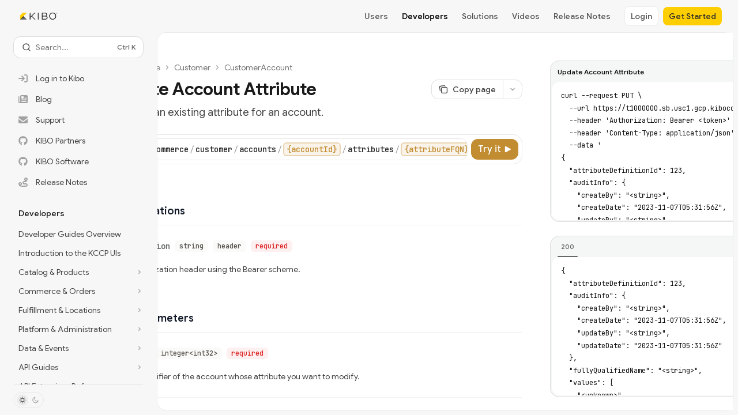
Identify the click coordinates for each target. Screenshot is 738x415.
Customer (192, 67)
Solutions (480, 16)
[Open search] (78, 47)
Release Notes (582, 16)
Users (376, 16)
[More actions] (512, 89)
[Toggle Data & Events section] (78, 348)
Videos (526, 16)
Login (641, 16)
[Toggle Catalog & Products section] (78, 272)
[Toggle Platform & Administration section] (78, 329)
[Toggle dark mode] (29, 400)
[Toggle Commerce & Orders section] (78, 291)
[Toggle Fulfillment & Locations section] (78, 310)
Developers (425, 16)
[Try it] (494, 149)
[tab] (568, 247)
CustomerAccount (258, 67)
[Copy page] (467, 89)
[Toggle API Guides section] (78, 367)
